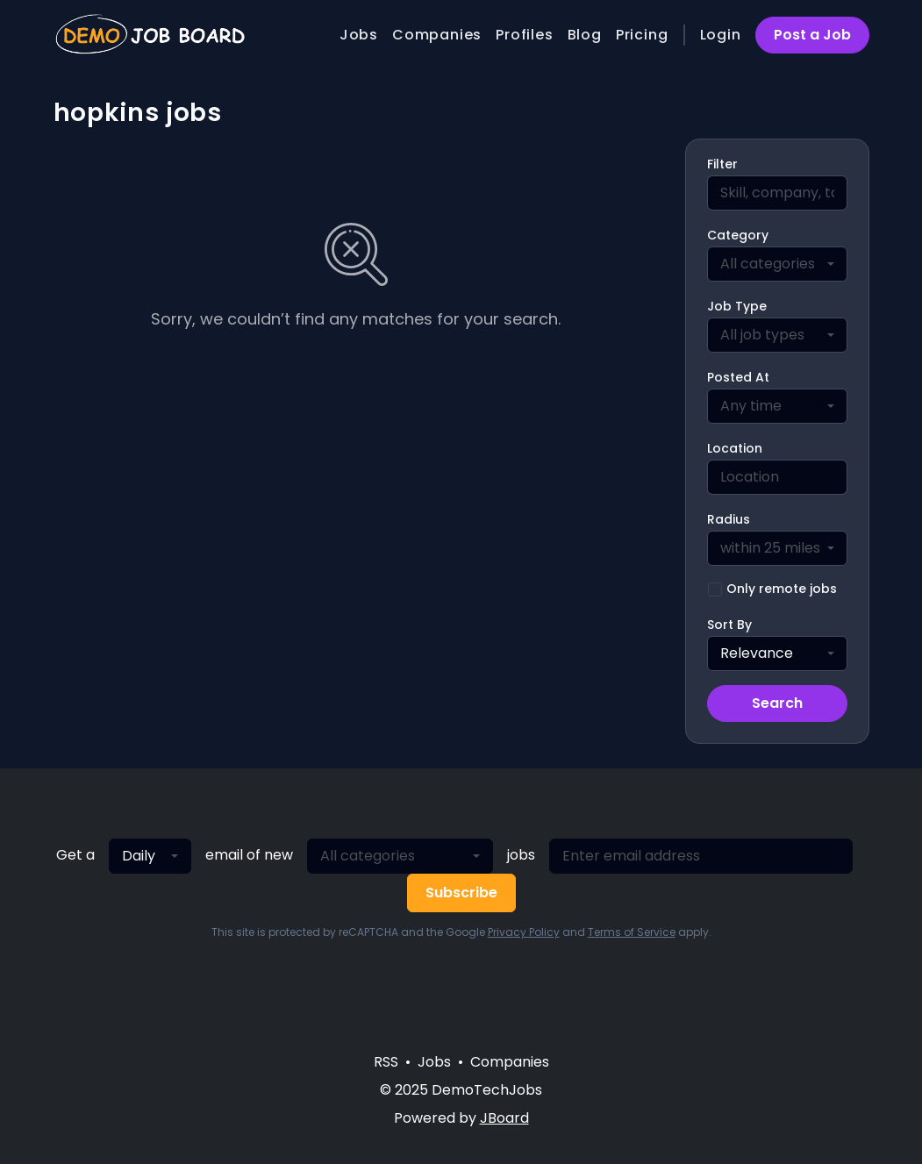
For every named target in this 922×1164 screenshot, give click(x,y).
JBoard (504, 1118)
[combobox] (777, 264)
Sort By (729, 624)
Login (720, 35)
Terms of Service (631, 932)
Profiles (524, 35)
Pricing (642, 35)
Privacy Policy (524, 932)
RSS (386, 1062)
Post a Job (812, 35)
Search (777, 703)
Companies (437, 35)
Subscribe (461, 892)
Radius (728, 519)
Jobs (358, 35)
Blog (585, 35)
